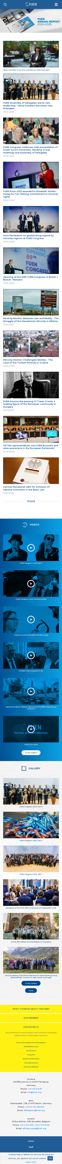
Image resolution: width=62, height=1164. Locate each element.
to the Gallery (31, 983)
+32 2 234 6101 (27, 1125)
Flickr (31, 991)
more (31, 501)
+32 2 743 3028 (42, 1125)
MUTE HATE (31, 1051)
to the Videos (31, 753)
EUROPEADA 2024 (31, 1046)
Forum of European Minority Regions (31, 1042)
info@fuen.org (34, 1092)
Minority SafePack (31, 1067)
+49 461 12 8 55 (35, 1089)
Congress (31, 1055)
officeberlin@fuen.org (34, 1110)
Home (31, 1141)
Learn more (31, 1162)
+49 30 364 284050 (34, 1107)
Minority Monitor (31, 1063)
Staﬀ (31, 1147)
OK (50, 1158)
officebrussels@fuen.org (34, 1128)
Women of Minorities (31, 1059)
